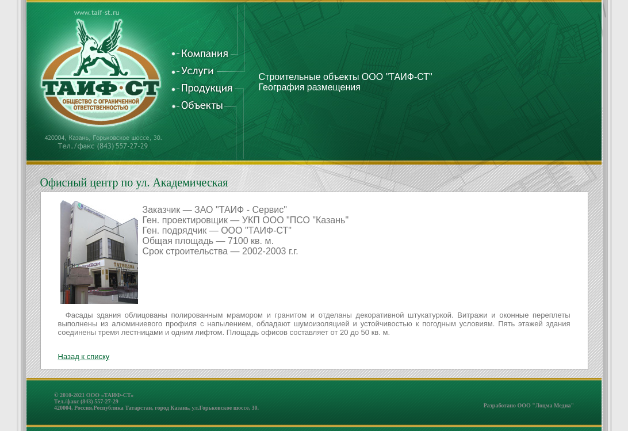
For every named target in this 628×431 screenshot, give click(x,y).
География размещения (310, 87)
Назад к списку (84, 356)
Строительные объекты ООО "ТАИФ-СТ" (345, 77)
